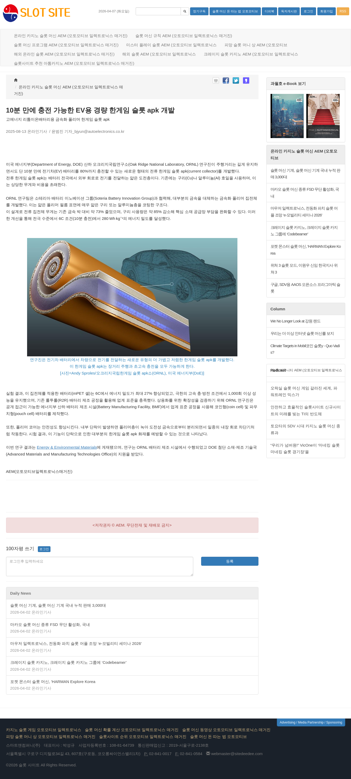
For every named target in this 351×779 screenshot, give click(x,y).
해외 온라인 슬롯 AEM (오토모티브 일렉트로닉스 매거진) (64, 54)
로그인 (44, 549)
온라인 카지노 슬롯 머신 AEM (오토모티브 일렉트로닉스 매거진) (71, 35)
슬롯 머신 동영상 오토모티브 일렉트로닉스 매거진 (226, 729)
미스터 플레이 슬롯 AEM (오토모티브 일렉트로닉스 (171, 45)
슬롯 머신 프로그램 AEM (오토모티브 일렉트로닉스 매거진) (66, 45)
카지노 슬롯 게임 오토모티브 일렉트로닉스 (44, 729)
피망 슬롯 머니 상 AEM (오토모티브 (256, 45)
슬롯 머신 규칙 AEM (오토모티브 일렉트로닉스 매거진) (183, 35)
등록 (229, 561)
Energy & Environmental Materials (67, 447)
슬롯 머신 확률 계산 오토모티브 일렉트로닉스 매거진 (131, 729)
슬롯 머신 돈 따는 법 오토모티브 (218, 736)
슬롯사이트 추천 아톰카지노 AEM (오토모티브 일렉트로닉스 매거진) (74, 63)
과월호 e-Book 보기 (288, 83)
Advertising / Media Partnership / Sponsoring (311, 722)
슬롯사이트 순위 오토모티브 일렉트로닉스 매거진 (142, 736)
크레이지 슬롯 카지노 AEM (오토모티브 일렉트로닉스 (251, 54)
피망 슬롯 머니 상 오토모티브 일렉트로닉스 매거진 (50, 736)
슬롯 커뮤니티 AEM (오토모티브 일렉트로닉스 (307, 370)
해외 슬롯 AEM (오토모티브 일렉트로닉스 (159, 54)
